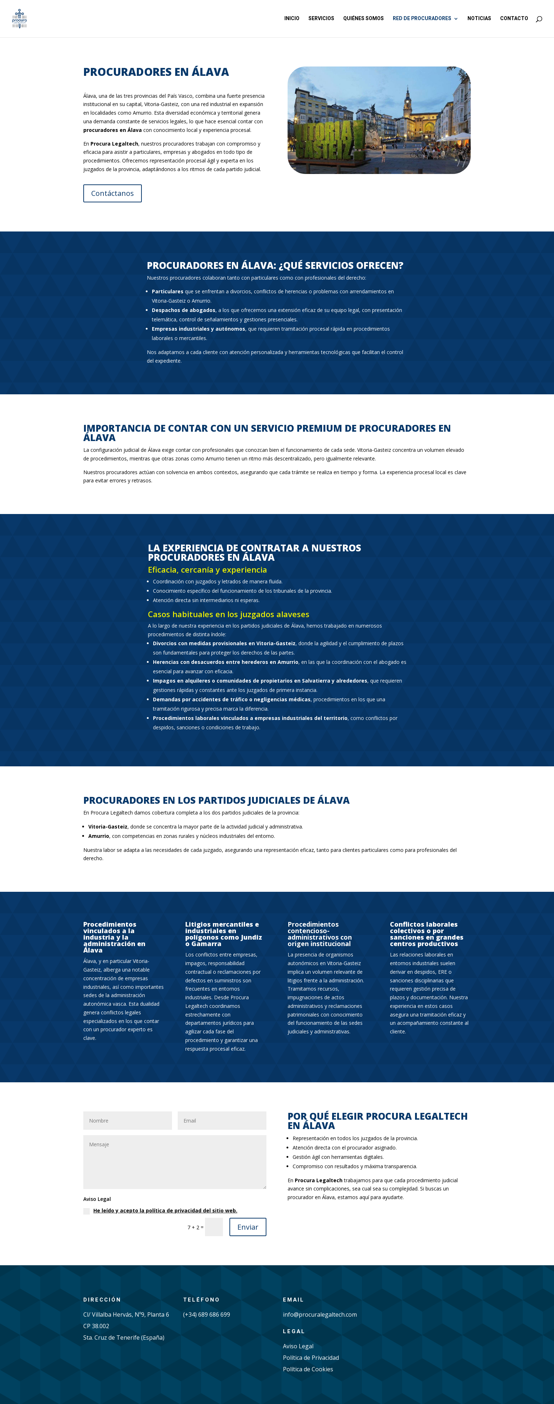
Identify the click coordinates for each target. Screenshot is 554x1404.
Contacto (514, 19)
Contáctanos (112, 193)
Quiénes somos (363, 19)
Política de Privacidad (311, 1358)
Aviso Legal (298, 1346)
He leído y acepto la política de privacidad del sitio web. (165, 1210)
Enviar (248, 1227)
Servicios (321, 19)
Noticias (479, 19)
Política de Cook (304, 1369)
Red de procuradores (422, 19)
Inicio (291, 19)
